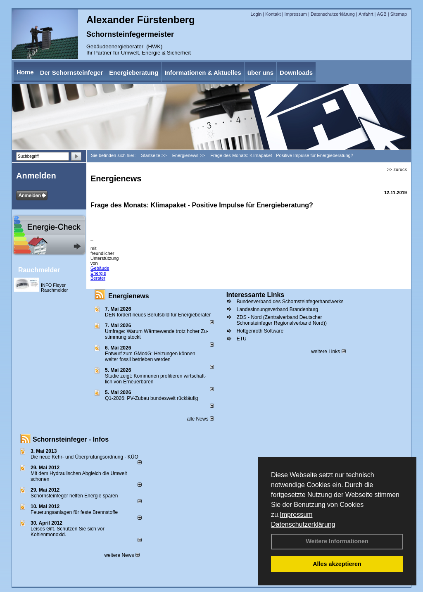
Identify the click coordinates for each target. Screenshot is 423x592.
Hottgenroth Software (260, 331)
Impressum (296, 514)
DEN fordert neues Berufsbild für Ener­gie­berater (158, 315)
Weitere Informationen (337, 541)
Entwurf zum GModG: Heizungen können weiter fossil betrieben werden (150, 356)
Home (25, 72)
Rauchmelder (39, 269)
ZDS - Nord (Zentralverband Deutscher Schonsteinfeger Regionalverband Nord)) (282, 320)
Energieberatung (133, 72)
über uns (260, 72)
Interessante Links (255, 294)
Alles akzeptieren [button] (337, 564)
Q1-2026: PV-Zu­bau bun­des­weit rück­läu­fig (151, 398)
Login (255, 14)
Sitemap (398, 14)
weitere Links (328, 351)
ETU (242, 339)
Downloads (296, 72)
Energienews (128, 296)
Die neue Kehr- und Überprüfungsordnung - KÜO (84, 457)
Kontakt (272, 14)
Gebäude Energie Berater (99, 273)
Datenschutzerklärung (303, 524)
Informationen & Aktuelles (202, 72)
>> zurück (397, 169)
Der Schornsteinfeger (71, 72)
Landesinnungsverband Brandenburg (277, 309)
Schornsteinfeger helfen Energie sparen (74, 496)
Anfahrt (366, 14)
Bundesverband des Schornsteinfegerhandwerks (290, 301)
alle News (200, 419)
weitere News (121, 555)
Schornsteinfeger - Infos (71, 439)
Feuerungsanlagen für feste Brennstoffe (74, 512)
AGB (381, 14)
